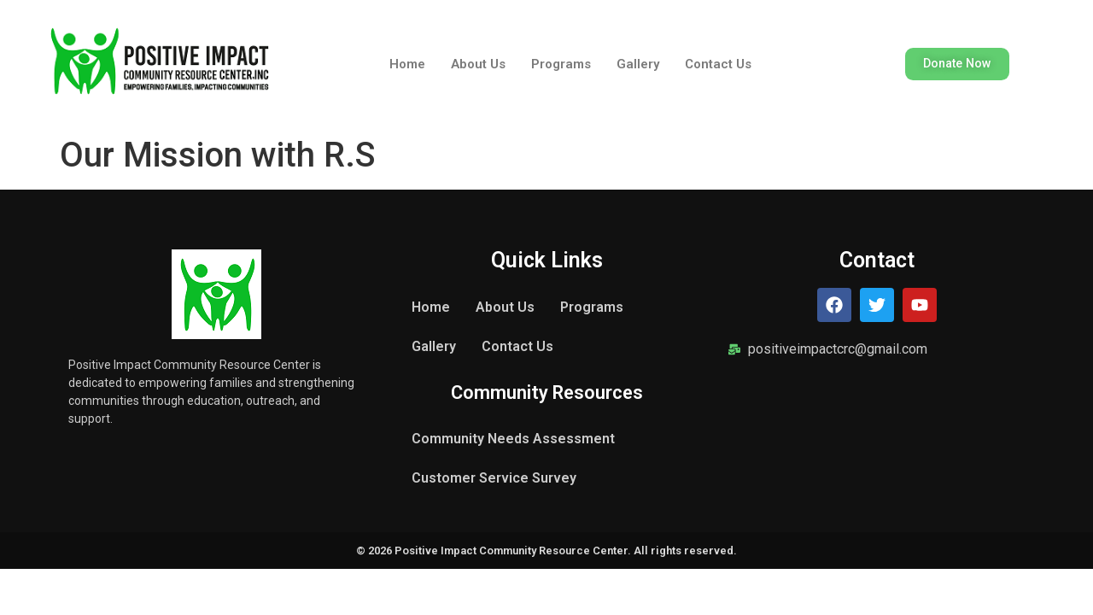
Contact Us (718, 64)
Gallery (638, 64)
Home (407, 64)
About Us (478, 64)
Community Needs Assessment (513, 438)
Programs (561, 64)
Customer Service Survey (494, 478)
